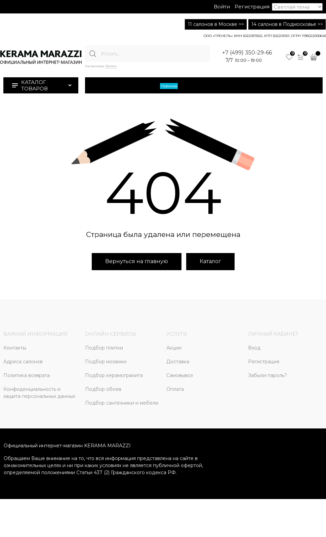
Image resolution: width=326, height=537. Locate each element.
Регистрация (252, 6)
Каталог (210, 261)
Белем (111, 66)
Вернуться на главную (136, 261)
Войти (222, 6)
